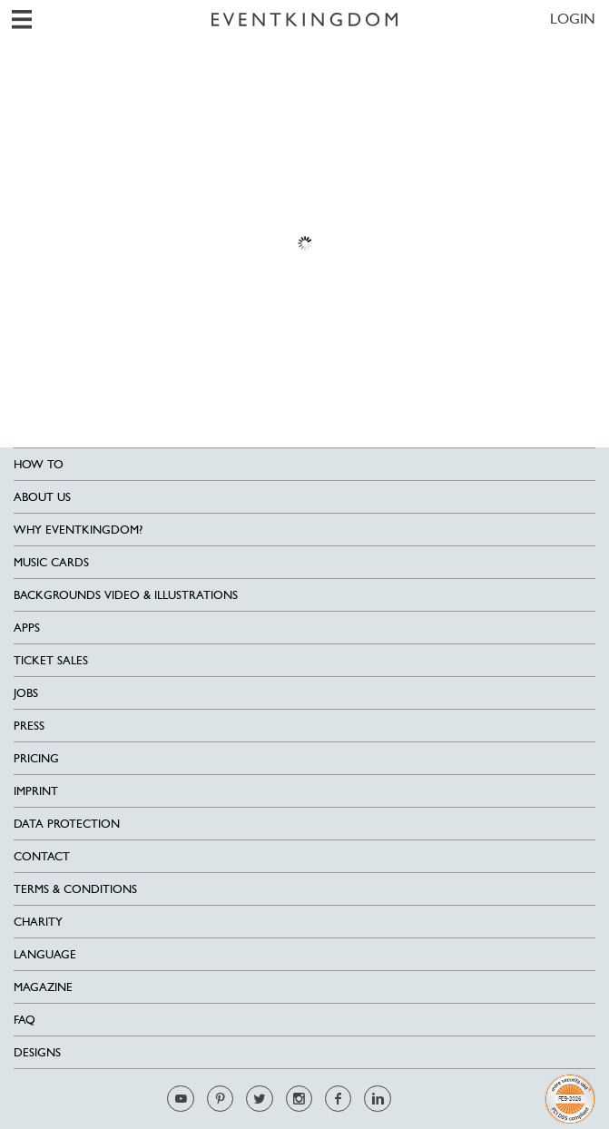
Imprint (36, 791)
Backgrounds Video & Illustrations (126, 595)
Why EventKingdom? (78, 529)
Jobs (26, 693)
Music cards (51, 562)
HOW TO (39, 464)
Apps (27, 627)
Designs (37, 1052)
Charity (38, 921)
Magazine (43, 987)
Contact (42, 856)
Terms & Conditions (75, 889)
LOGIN (572, 18)
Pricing (36, 758)
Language (45, 954)
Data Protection (67, 823)
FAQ (24, 1019)
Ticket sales (51, 660)
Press (29, 725)
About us (42, 497)
